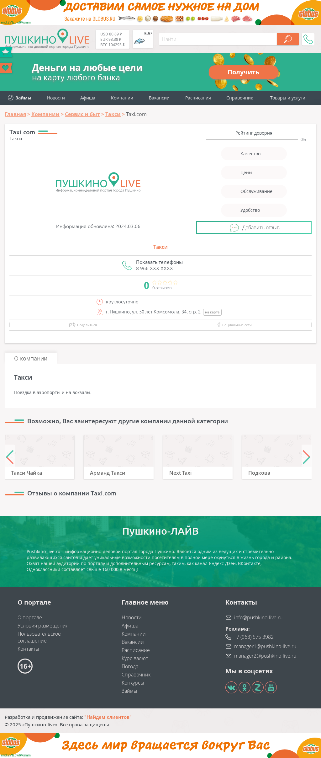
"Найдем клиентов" (108, 717)
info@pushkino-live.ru (258, 617)
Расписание (136, 650)
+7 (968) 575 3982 (254, 636)
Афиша (87, 98)
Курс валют (135, 658)
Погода (130, 666)
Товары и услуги (287, 98)
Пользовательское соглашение (39, 637)
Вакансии (159, 98)
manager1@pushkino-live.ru (265, 646)
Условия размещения (43, 625)
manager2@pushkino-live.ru (265, 655)
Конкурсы (133, 682)
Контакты (28, 648)
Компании (122, 98)
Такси (160, 246)
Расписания (198, 98)
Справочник (239, 98)
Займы (129, 690)
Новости (56, 98)
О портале (30, 617)
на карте (212, 312)
